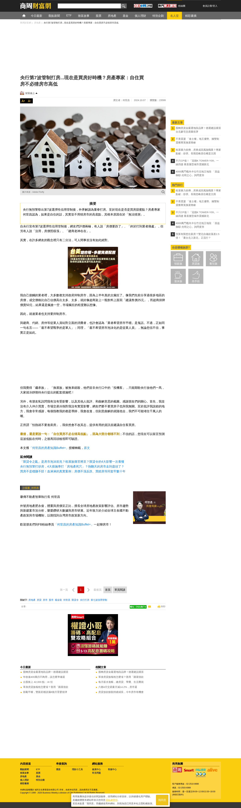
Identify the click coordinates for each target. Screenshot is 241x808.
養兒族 (213, 263)
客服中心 (112, 769)
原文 (87, 448)
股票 (38, 773)
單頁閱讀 (119, 589)
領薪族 (178, 263)
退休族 (178, 281)
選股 (58, 769)
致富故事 (24, 773)
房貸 (39, 600)
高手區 (196, 281)
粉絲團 (181, 6)
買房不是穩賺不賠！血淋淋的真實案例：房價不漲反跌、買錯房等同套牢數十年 (73, 471)
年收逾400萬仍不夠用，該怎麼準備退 (44, 676)
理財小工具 (77, 769)
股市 (51, 600)
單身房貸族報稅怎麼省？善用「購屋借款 (45, 687)
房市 (45, 600)
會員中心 (96, 769)
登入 (215, 6)
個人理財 (24, 780)
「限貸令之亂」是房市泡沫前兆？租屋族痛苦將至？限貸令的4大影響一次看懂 (72, 461)
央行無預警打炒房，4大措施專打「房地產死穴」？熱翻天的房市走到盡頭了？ (72, 466)
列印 (163, 606)
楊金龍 (58, 600)
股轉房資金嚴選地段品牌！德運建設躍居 (45, 671)
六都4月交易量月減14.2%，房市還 (117, 687)
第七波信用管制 (99, 600)
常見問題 (96, 773)
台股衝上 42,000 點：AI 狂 (38, 681)
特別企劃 (40, 780)
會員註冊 (207, 6)
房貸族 (196, 263)
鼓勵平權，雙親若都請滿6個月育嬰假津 (45, 692)
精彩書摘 (24, 783)
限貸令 (75, 600)
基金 (38, 776)
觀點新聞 (24, 769)
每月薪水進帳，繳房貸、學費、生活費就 (121, 681)
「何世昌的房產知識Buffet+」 (49, 448)
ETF (38, 769)
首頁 (27, 15)
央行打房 (84, 600)
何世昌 (66, 600)
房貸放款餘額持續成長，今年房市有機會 (121, 692)
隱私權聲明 (111, 799)
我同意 (162, 799)
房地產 (31, 600)
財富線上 (30, 93)
